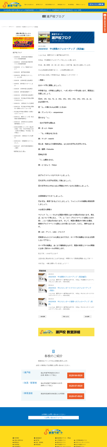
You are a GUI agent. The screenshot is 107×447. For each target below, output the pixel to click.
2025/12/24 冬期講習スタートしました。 (23, 137)
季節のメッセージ (80, 4)
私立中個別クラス (80, 437)
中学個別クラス (60, 437)
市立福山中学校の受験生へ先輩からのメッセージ (23, 111)
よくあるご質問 (93, 10)
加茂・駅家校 (30, 381)
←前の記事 (43, 316)
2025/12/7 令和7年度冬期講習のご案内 (23, 142)
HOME (7, 10)
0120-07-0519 (77, 381)
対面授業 (36, 10)
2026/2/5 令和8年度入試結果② (22, 87)
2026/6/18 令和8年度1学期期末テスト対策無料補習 (24, 60)
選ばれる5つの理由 (26, 10)
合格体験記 (83, 10)
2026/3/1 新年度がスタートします (23, 84)
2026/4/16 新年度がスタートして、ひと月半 (23, 77)
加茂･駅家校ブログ (50, 4)
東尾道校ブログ (61, 4)
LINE (15, 445)
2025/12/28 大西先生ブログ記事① (23, 133)
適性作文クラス (60, 435)
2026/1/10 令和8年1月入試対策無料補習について (24, 122)
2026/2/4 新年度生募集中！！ (22, 91)
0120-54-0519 (77, 372)
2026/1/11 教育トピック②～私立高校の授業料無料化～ (23, 117)
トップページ (5, 26)
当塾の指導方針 (14, 10)
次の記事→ (88, 316)
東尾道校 (28, 389)
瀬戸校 (27, 372)
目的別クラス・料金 (63, 430)
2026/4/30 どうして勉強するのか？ (23, 69)
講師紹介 (69, 10)
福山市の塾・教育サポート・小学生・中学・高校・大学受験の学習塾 (12, 4)
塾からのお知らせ (29, 4)
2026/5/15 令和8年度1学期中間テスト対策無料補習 (24, 65)
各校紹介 (53, 10)
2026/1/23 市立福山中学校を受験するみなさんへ (23, 98)
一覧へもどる (66, 316)
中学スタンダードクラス (81, 435)
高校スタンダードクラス (63, 439)
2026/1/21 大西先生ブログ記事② (22, 102)
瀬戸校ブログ (39, 4)
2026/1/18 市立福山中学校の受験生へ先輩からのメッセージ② (23, 106)
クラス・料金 (61, 10)
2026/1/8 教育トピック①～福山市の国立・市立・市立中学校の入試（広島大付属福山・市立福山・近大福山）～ (23, 128)
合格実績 (76, 10)
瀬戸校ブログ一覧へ (19, 147)
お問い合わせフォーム (54, 409)
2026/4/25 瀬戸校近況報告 (21, 73)
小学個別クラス (60, 432)
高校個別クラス (79, 439)
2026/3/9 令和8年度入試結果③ (22, 81)
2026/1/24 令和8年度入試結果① (22, 94)
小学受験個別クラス (80, 432)
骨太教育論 (71, 4)
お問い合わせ (17, 443)
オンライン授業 (96, 4)
